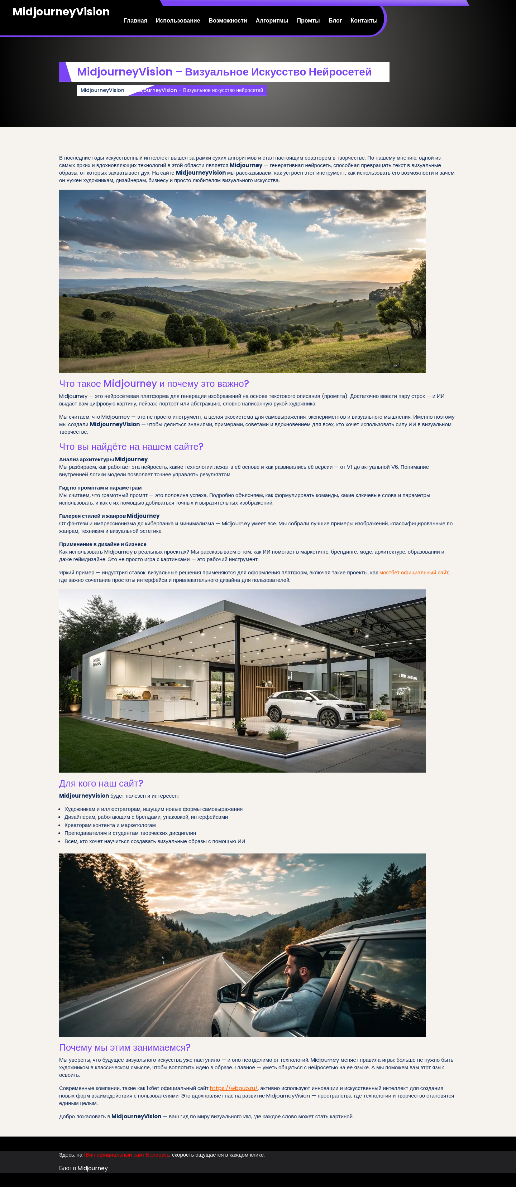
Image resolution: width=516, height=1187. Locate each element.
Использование (178, 20)
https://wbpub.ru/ (234, 1088)
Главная (135, 20)
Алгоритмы (272, 20)
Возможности (228, 20)
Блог (335, 20)
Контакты (364, 20)
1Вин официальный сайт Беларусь (126, 1154)
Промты (308, 20)
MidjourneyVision (61, 11)
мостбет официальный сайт (414, 572)
